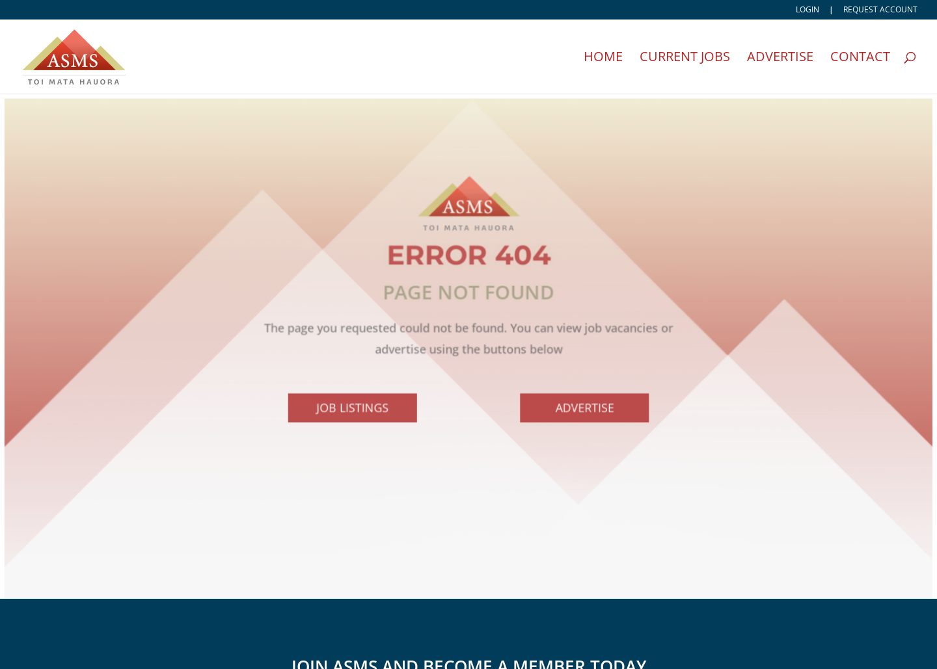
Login (807, 10)
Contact (860, 58)
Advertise (780, 58)
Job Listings (354, 410)
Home (603, 58)
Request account (880, 10)
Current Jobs (685, 58)
